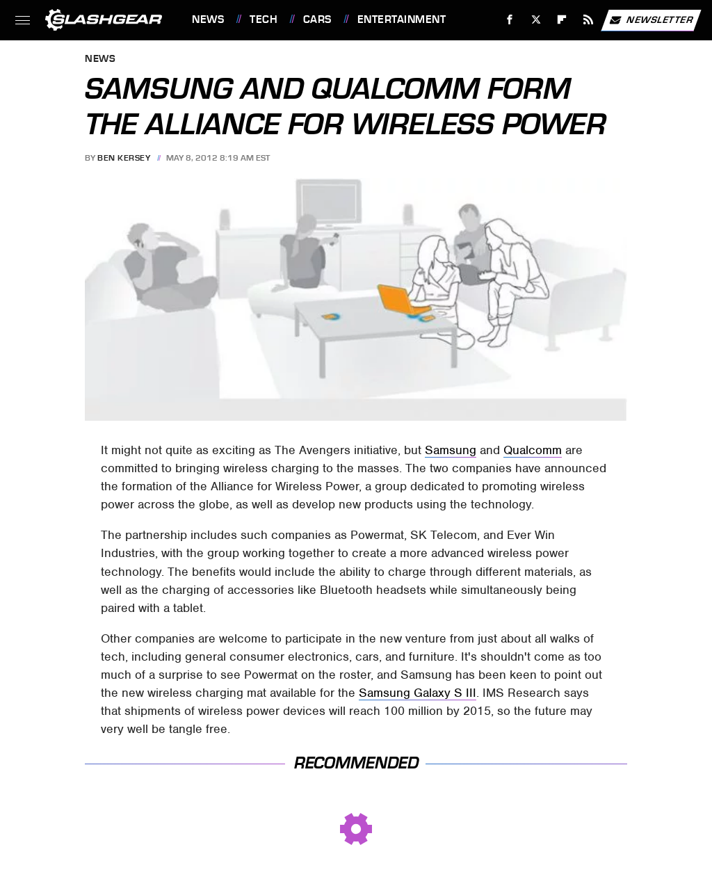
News (208, 19)
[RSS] (588, 20)
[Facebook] (510, 20)
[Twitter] (536, 20)
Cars (317, 19)
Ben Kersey (123, 158)
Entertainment (401, 19)
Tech (263, 19)
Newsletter (651, 20)
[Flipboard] (562, 20)
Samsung (450, 450)
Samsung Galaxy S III (417, 692)
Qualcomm (532, 450)
